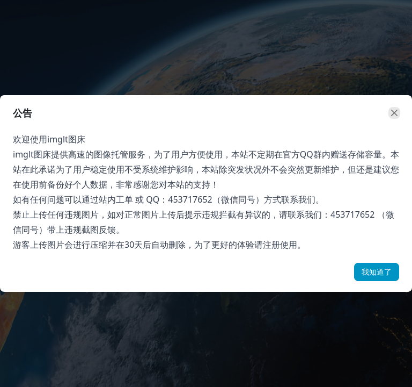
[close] (394, 113)
